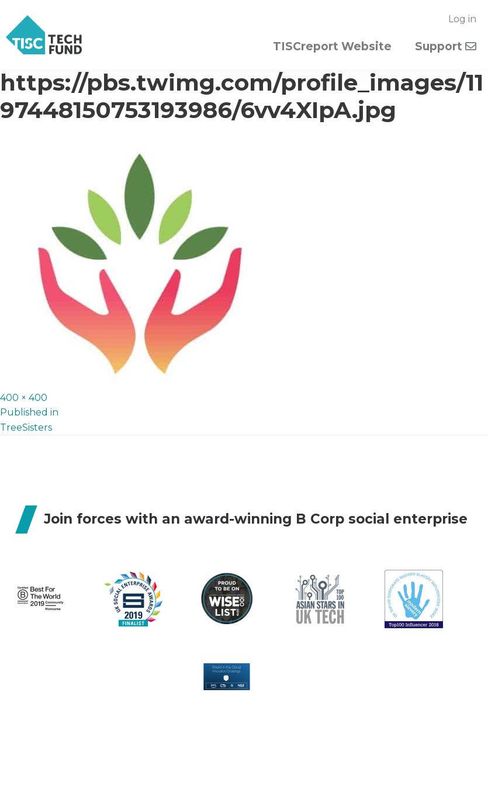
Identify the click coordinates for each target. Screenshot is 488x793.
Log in (462, 19)
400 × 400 (23, 397)
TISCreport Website (332, 46)
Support (445, 46)
